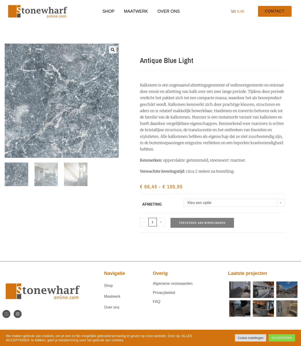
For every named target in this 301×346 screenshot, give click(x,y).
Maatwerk (136, 11)
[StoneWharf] (6, 314)
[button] (112, 49)
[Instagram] (18, 314)
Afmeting (152, 204)
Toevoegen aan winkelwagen (202, 223)
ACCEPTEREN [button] (281, 338)
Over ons (168, 11)
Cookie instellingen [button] (250, 338)
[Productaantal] (152, 222)
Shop (109, 11)
